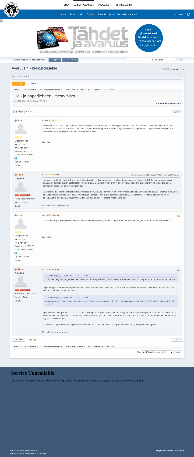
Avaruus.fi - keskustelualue (34, 68)
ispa (19, 120)
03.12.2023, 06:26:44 (50, 269)
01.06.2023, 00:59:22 (50, 120)
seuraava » (175, 103)
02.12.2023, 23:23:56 (50, 215)
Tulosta (177, 112)
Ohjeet (156, 450)
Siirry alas (18, 112)
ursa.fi (142, 180)
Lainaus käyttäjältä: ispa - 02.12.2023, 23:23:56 (67, 276)
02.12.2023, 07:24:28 (50, 175)
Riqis (20, 174)
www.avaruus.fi (62, 205)
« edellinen (161, 103)
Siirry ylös (18, 340)
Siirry (139, 352)
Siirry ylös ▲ (179, 450)
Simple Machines (31, 450)
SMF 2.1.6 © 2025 (17, 450)
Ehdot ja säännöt (166, 450)
